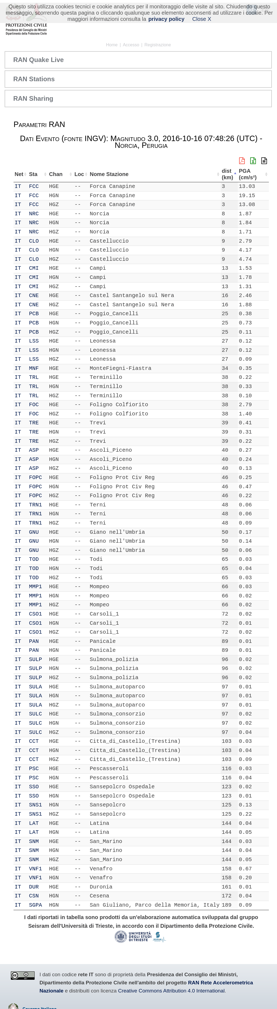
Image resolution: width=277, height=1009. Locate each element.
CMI (35, 268)
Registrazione (157, 45)
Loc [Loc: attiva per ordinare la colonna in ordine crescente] (72, 174)
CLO (35, 241)
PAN (35, 641)
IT (18, 186)
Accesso (131, 45)
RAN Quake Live (38, 59)
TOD (35, 559)
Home (112, 45)
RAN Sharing (33, 98)
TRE (35, 423)
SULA (36, 687)
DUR (35, 887)
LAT (35, 823)
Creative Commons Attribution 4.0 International (171, 991)
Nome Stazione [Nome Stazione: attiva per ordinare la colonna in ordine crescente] (103, 174)
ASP (35, 450)
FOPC (36, 477)
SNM (35, 841)
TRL (35, 377)
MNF (35, 368)
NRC (35, 213)
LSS (35, 341)
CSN (35, 896)
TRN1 (36, 505)
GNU (35, 532)
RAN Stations (34, 79)
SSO (35, 786)
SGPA (36, 905)
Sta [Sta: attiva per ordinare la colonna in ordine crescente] (34, 174)
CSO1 (36, 614)
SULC (36, 714)
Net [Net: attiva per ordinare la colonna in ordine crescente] (19, 174)
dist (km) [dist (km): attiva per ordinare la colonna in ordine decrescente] (231, 174)
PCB (35, 313)
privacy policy (166, 19)
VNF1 (36, 869)
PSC (35, 768)
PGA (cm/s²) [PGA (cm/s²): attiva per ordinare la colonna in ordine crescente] (253, 174)
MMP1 (36, 586)
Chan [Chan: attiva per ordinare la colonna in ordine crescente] (53, 174)
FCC (35, 186)
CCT (35, 741)
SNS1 (36, 805)
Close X (201, 19)
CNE (35, 295)
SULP (36, 659)
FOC (35, 404)
